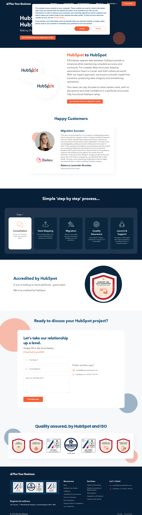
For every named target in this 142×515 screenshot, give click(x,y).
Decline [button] (98, 28)
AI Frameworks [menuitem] (83, 3)
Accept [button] (82, 28)
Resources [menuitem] (111, 3)
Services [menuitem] (53, 3)
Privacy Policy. (59, 18)
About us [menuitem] (99, 3)
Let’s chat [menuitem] (128, 3)
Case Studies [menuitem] (69, 3)
